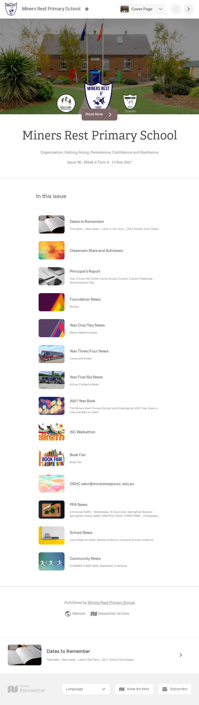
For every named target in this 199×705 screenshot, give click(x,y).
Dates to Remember (68, 651)
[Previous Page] (175, 9)
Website (75, 614)
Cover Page (142, 9)
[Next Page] (188, 9)
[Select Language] (86, 689)
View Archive (134, 689)
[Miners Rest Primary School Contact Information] (87, 9)
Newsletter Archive (110, 614)
